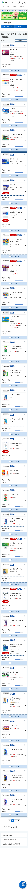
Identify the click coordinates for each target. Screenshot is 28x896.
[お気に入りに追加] (25, 45)
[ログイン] (20, 2)
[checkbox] (14, 70)
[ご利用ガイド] (21, 40)
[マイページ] (24, 2)
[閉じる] (25, 882)
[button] (7, 26)
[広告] (14, 15)
